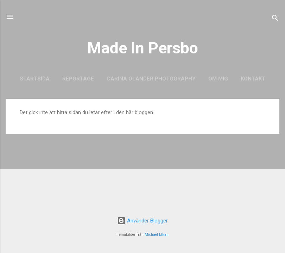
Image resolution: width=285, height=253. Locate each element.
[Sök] (275, 19)
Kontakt (253, 79)
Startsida (35, 79)
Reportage (78, 79)
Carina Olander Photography (151, 79)
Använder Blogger (142, 221)
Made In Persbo (142, 48)
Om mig (218, 79)
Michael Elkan (157, 234)
